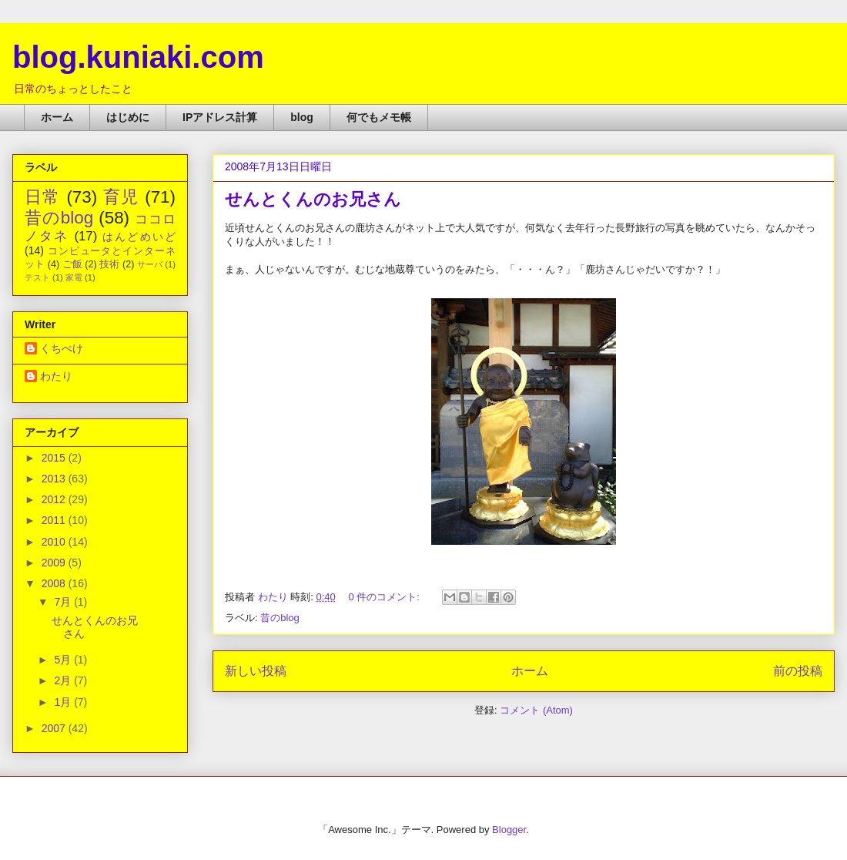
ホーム (57, 117)
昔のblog (280, 617)
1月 (64, 702)
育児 (121, 197)
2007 (55, 728)
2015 (55, 458)
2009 (55, 562)
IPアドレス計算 (219, 117)
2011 (55, 520)
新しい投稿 (255, 670)
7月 (64, 602)
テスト (37, 277)
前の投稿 (797, 670)
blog (301, 117)
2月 (64, 680)
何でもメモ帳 (378, 117)
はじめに (127, 117)
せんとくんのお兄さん (313, 199)
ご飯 (72, 264)
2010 (55, 542)
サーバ (149, 264)
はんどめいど (139, 236)
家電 (73, 277)
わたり (56, 376)
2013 (55, 478)
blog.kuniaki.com (138, 57)
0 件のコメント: (385, 597)
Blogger (509, 829)
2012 (55, 499)
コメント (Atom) (536, 710)
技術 (109, 264)
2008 (55, 583)
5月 (64, 659)
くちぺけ (61, 348)
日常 (43, 197)
